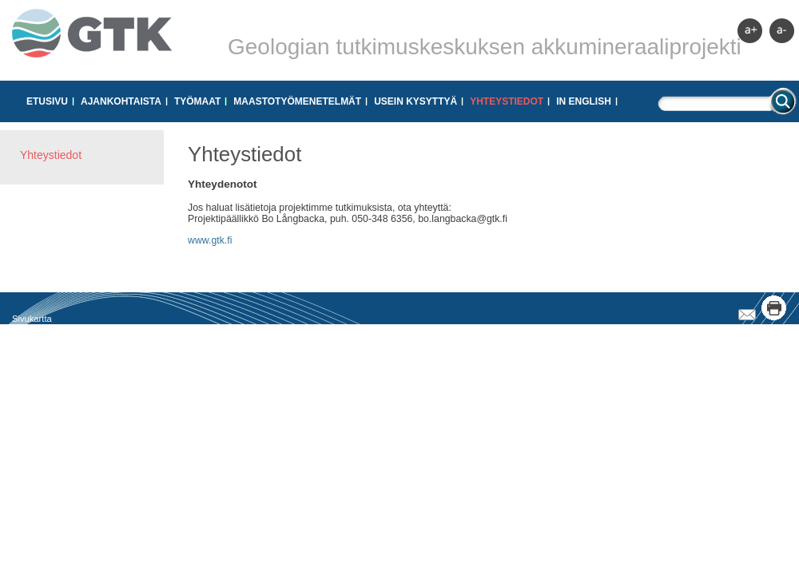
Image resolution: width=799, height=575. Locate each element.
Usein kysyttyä (415, 101)
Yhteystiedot (506, 101)
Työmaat (197, 101)
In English (583, 101)
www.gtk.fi (210, 240)
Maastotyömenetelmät (297, 101)
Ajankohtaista (121, 101)
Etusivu (47, 101)
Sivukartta (32, 318)
